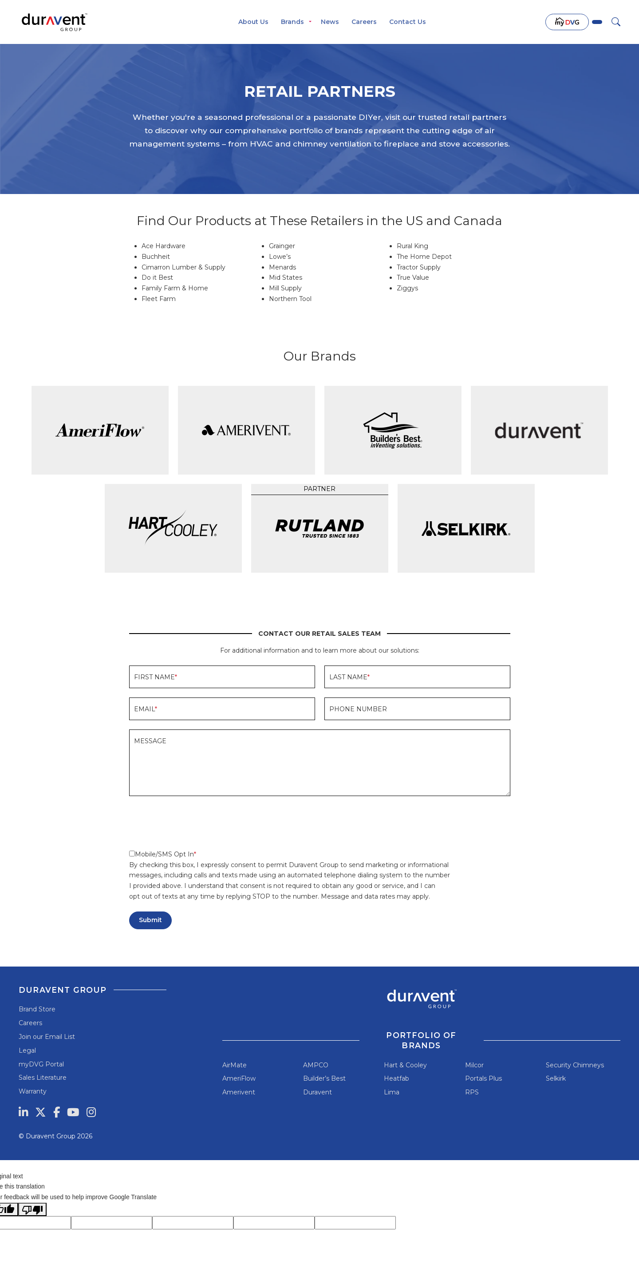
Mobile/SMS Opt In (161, 854)
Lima (391, 1092)
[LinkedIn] (23, 1112)
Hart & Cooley (405, 1065)
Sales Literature (43, 1078)
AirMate (234, 1065)
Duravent (317, 1092)
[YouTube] (73, 1112)
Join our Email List (47, 1037)
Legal (27, 1050)
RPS (472, 1092)
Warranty (33, 1091)
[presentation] (196, 822)
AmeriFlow (239, 1078)
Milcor (474, 1065)
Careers (364, 22)
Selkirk (556, 1078)
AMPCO (315, 1065)
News (330, 22)
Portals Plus (483, 1078)
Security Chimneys (575, 1065)
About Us (253, 22)
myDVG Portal (41, 1064)
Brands (292, 22)
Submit (150, 920)
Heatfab (396, 1078)
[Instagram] (91, 1112)
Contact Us (407, 22)
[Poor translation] (32, 1209)
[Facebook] (56, 1112)
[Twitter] (40, 1112)
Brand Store (37, 1009)
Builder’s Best (324, 1078)
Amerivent (238, 1092)
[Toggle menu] (310, 22)
